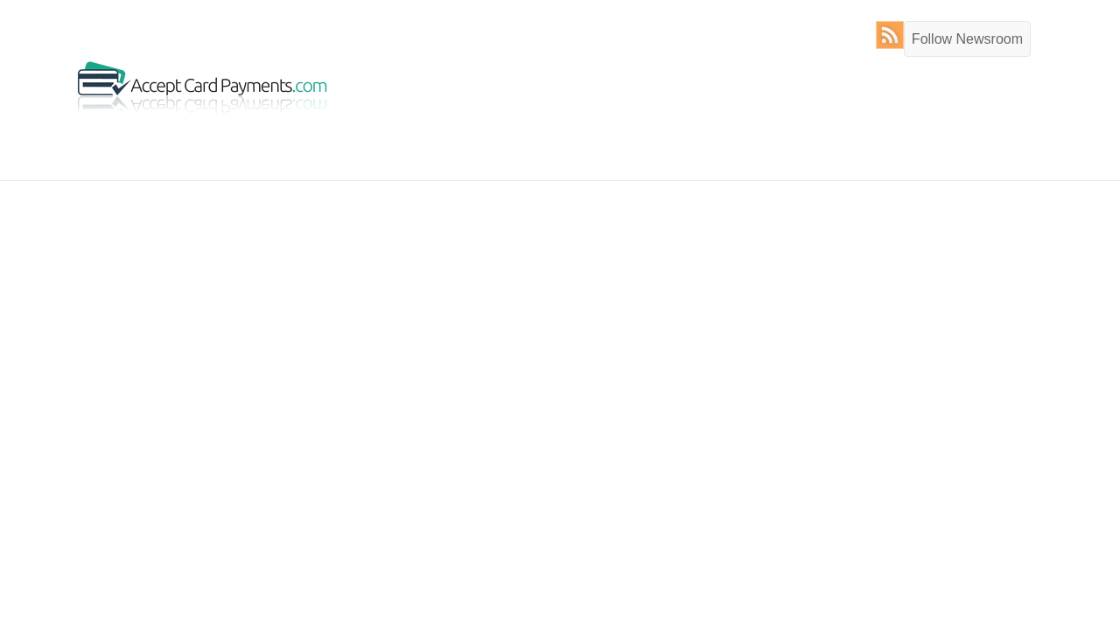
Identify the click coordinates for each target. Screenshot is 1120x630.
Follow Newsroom (967, 39)
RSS (893, 35)
